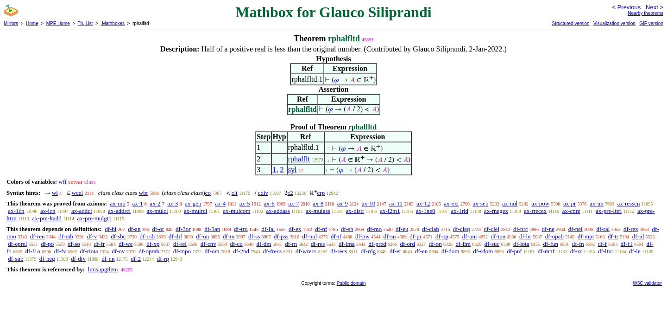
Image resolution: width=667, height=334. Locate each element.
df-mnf (546, 251)
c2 (290, 192)
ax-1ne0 (425, 210)
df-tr (613, 236)
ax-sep (480, 203)
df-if (336, 236)
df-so (74, 243)
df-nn (107, 258)
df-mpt (586, 236)
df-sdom (483, 251)
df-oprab (148, 251)
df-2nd (241, 251)
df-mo (374, 228)
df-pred (377, 243)
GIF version (651, 23)
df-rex (630, 228)
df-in (228, 236)
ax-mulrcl (196, 210)
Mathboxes (113, 23)
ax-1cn (16, 210)
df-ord (407, 243)
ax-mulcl (157, 210)
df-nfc (520, 228)
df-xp (152, 243)
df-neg (47, 258)
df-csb (147, 236)
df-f (602, 243)
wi (55, 192)
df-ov (118, 251)
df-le (635, 251)
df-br (525, 236)
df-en (421, 251)
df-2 (136, 258)
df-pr (415, 236)
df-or (158, 228)
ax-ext (451, 203)
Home (32, 23)
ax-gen (193, 203)
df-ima (347, 243)
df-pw (362, 236)
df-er (395, 251)
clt (235, 192)
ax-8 (318, 203)
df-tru (241, 228)
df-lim (463, 243)
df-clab (430, 228)
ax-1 (137, 203)
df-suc (492, 243)
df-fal (268, 228)
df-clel (491, 228)
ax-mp (118, 203)
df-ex (295, 228)
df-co (236, 243)
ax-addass (278, 210)
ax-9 (342, 203)
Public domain (351, 283)
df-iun (498, 236)
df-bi (110, 228)
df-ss (254, 236)
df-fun (550, 243)
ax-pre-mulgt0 (94, 218)
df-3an (212, 228)
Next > (654, 7)
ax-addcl (81, 210)
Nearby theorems (645, 13)
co (208, 192)
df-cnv (208, 243)
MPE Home (58, 23)
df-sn (390, 236)
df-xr (576, 251)
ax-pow (540, 203)
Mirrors (11, 23)
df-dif (175, 236)
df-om (212, 251)
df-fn (578, 243)
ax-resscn (628, 203)
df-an (134, 228)
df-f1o (33, 251)
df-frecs (272, 251)
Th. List (85, 23)
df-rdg (368, 251)
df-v (92, 236)
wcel (77, 192)
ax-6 (269, 203)
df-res (318, 243)
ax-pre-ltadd (47, 218)
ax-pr (569, 203)
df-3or (183, 228)
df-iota (521, 243)
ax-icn (47, 210)
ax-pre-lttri (609, 210)
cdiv (263, 192)
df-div (78, 258)
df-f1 (627, 243)
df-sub (15, 258)
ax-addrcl (119, 210)
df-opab (554, 236)
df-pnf (514, 251)
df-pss (281, 236)
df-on (435, 243)
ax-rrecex (535, 210)
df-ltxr (605, 251)
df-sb (347, 228)
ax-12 (423, 203)
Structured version (570, 23)
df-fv (60, 251)
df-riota (89, 251)
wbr (143, 192)
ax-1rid (460, 210)
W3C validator (647, 283)
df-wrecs (306, 251)
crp (321, 192)
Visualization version (614, 23)
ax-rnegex (496, 210)
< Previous (626, 7)
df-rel (180, 243)
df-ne (547, 228)
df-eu (402, 228)
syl (292, 169)
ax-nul (509, 203)
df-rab (65, 236)
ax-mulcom (236, 210)
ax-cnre (571, 210)
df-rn (291, 243)
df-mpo (182, 251)
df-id (638, 236)
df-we (125, 243)
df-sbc (118, 236)
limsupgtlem (103, 269)
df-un (202, 236)
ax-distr (355, 210)
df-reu (37, 236)
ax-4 (220, 203)
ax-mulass (318, 210)
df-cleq (461, 228)
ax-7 (293, 203)
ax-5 (244, 203)
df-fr (99, 243)
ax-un (597, 203)
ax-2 (155, 203)
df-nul (309, 236)
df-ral (603, 228)
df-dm (264, 243)
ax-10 (369, 203)
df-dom (450, 251)
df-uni (469, 236)
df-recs (338, 251)
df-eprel (17, 243)
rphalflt (299, 159)
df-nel (575, 228)
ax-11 (396, 203)
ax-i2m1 (390, 210)
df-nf (321, 228)
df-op (441, 236)
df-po (47, 243)
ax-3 (172, 203)
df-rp (163, 258)
